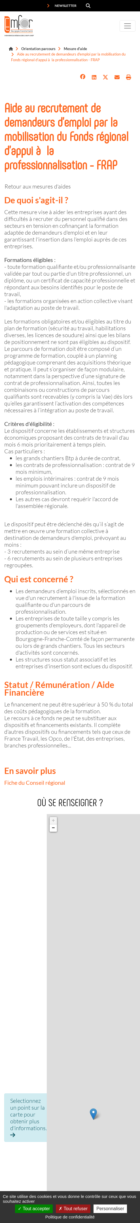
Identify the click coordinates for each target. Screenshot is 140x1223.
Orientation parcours (38, 48)
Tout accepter (34, 1208)
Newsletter (62, 5)
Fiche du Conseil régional (34, 782)
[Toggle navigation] (127, 26)
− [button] (53, 828)
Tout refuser (73, 1208)
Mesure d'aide (75, 48)
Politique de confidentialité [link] (70, 1216)
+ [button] (53, 820)
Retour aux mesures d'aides (38, 186)
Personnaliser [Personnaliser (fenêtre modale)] (110, 1208)
